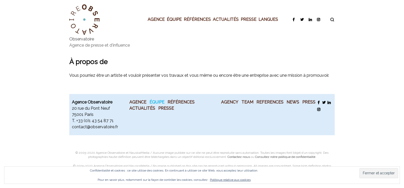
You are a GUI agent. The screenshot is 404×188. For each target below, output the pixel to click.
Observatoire (81, 39)
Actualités (226, 19)
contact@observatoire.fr (95, 126)
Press (308, 102)
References (269, 102)
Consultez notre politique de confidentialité (285, 157)
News (293, 102)
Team (247, 102)
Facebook (294, 19)
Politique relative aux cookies (230, 180)
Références (197, 19)
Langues (268, 19)
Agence (156, 19)
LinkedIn (310, 19)
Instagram (318, 19)
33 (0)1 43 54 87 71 (96, 120)
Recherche (329, 20)
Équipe (174, 19)
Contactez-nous (239, 157)
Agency (229, 102)
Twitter (302, 19)
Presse (248, 19)
